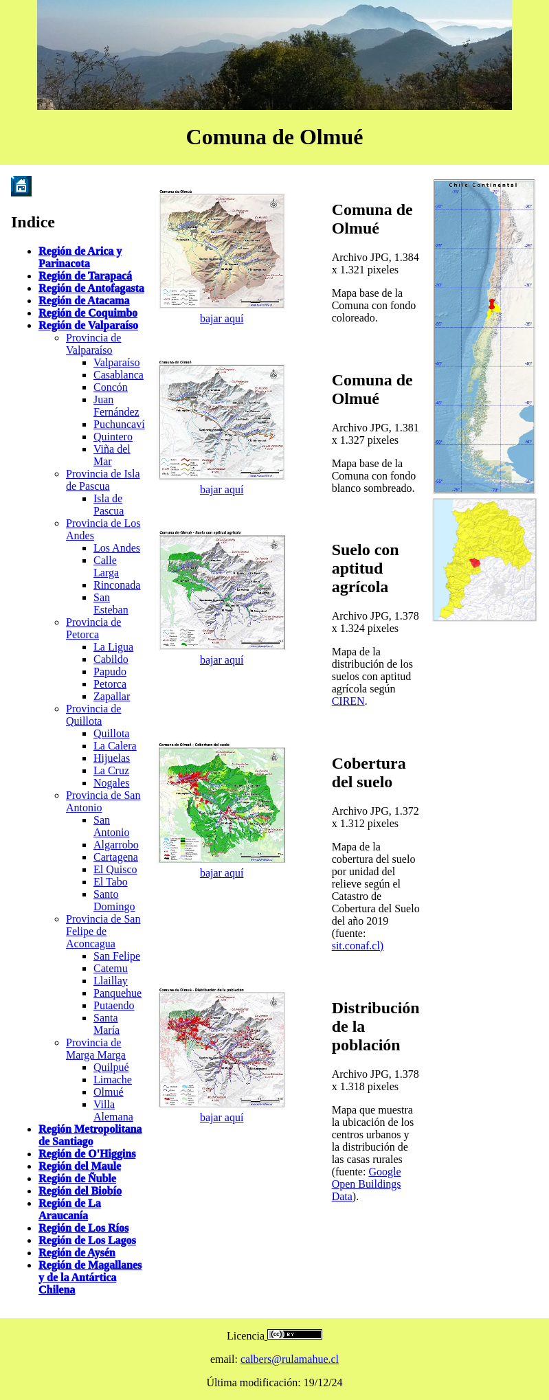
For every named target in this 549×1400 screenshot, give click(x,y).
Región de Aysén (76, 1252)
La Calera (115, 746)
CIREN (348, 701)
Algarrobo (116, 844)
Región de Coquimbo (87, 313)
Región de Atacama (83, 300)
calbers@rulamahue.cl (289, 1359)
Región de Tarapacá (85, 276)
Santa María (106, 1024)
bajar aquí (222, 318)
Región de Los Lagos (87, 1240)
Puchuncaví (119, 424)
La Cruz (111, 770)
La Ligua (113, 647)
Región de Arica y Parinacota (80, 257)
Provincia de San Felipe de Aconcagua (103, 931)
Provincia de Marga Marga (96, 1049)
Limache (112, 1079)
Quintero (113, 436)
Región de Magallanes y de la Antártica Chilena (90, 1277)
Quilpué (111, 1067)
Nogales (111, 783)
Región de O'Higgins (86, 1154)
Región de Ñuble (77, 1178)
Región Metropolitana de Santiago (90, 1135)
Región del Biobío (80, 1191)
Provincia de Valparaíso (93, 344)
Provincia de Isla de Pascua (103, 480)
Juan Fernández (116, 406)
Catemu (110, 968)
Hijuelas (111, 758)
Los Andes (116, 548)
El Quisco (115, 869)
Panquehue (117, 993)
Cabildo (110, 659)
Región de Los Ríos (83, 1228)
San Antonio (111, 826)
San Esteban (110, 603)
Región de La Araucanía (69, 1209)
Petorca (109, 684)
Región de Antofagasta (91, 288)
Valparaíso (116, 362)
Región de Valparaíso (88, 325)
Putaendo (114, 1005)
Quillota (111, 733)
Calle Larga (106, 566)
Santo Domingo (114, 900)
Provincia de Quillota (93, 715)
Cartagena (115, 857)
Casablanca (118, 375)
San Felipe (116, 956)
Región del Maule (79, 1166)
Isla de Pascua (108, 505)
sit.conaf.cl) (358, 945)
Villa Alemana (113, 1110)
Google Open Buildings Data (366, 1184)
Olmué (108, 1092)
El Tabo (110, 882)
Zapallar (111, 696)
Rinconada (116, 585)
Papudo (109, 671)
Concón (110, 387)
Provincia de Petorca (93, 628)
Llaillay (110, 980)
